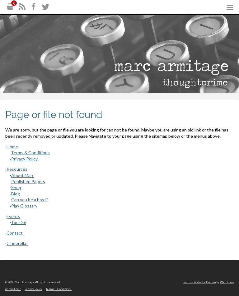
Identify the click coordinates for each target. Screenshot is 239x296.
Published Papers (28, 181)
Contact (15, 233)
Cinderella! (17, 243)
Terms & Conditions (30, 152)
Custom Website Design (199, 282)
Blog (15, 193)
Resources (17, 169)
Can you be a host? (29, 199)
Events (13, 216)
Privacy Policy (24, 158)
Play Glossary (24, 205)
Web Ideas (227, 282)
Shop (16, 187)
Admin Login (13, 289)
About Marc (22, 175)
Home (12, 146)
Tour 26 (18, 222)
